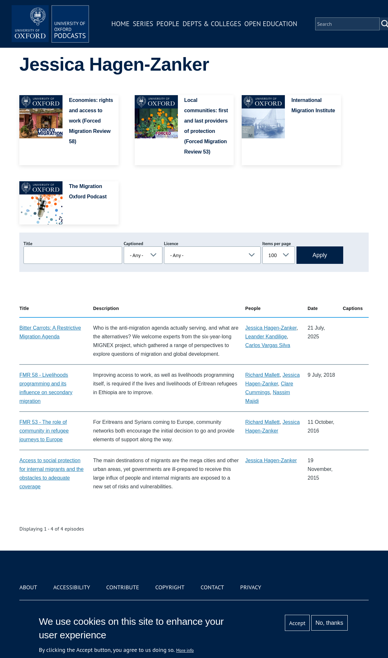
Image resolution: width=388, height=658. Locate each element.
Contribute (122, 587)
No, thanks (329, 623)
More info (185, 650)
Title (28, 243)
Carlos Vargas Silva (267, 345)
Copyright (170, 587)
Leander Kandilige (266, 336)
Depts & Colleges (212, 23)
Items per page (276, 243)
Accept (297, 623)
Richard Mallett (262, 375)
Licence (171, 243)
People (167, 23)
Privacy (250, 587)
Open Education (270, 23)
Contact (212, 587)
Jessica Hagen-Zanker (270, 328)
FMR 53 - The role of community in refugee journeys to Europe (44, 430)
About (28, 587)
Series (143, 23)
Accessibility (71, 587)
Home (121, 23)
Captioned (133, 243)
